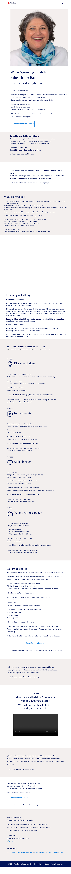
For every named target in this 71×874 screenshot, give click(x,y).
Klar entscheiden (25, 363)
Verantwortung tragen (28, 512)
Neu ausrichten (23, 413)
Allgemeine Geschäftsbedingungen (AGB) (48, 852)
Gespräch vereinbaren (35, 643)
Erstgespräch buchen (18, 797)
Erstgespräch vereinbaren (23, 124)
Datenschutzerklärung (25, 852)
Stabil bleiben (22, 461)
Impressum (11, 852)
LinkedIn (12, 841)
